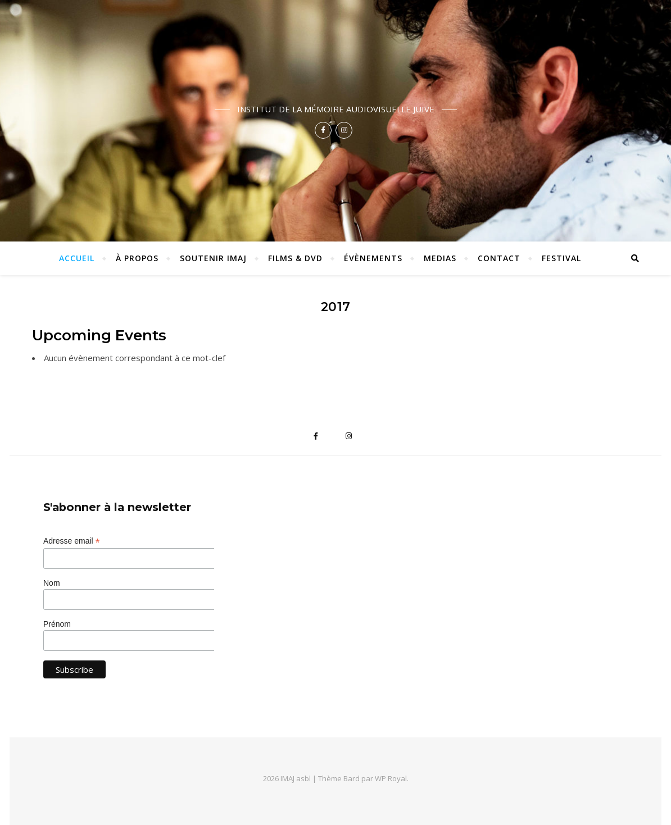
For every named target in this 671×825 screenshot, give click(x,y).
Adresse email (71, 541)
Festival (561, 258)
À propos (137, 258)
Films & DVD (295, 258)
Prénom (57, 623)
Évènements (373, 258)
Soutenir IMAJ (213, 258)
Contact (499, 258)
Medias (440, 258)
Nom (51, 582)
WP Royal (391, 778)
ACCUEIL (76, 258)
